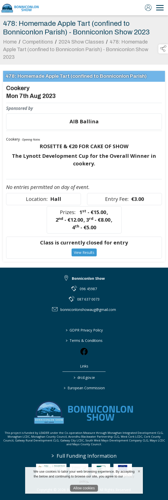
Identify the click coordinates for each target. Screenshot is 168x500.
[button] (163, 48)
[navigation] (160, 7)
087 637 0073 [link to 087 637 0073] (88, 299)
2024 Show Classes (81, 43)
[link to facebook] (84, 351)
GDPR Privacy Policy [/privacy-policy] (84, 330)
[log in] (148, 8)
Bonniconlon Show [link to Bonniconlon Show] (88, 278)
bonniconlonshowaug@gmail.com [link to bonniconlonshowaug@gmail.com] (88, 309)
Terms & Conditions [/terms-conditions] (84, 340)
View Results (84, 253)
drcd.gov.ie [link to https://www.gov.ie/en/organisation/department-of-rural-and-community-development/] (84, 377)
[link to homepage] (20, 7)
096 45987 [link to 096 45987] (88, 288)
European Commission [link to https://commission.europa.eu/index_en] (84, 388)
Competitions (37, 43)
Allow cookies (84, 488)
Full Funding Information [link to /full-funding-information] (84, 455)
